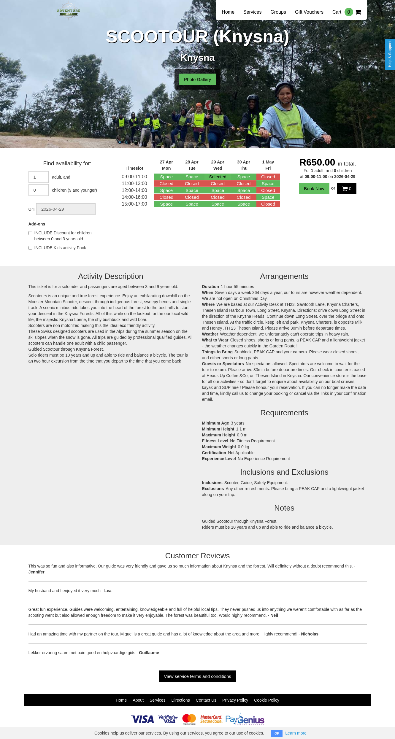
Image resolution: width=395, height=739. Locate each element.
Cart (346, 12)
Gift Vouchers (309, 12)
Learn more (296, 733)
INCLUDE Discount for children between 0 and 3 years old (60, 236)
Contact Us (206, 700)
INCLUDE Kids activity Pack (57, 247)
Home (228, 12)
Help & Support (390, 54)
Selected (217, 176)
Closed (268, 176)
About (138, 700)
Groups (278, 12)
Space (166, 176)
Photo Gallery (197, 79)
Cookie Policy (266, 700)
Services (252, 12)
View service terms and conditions (197, 676)
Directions (181, 700)
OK (277, 733)
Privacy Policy (235, 700)
